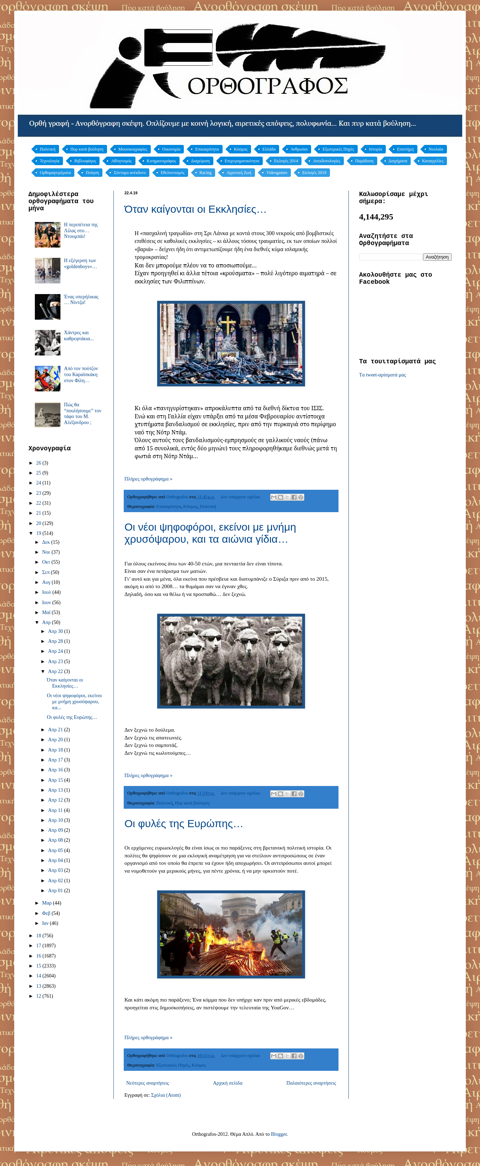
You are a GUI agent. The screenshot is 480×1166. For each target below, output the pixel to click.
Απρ (47, 622)
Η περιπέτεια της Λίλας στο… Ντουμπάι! (81, 230)
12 (39, 996)
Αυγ (47, 582)
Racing (205, 172)
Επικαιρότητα (207, 149)
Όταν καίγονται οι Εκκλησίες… (195, 209)
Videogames (276, 172)
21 (39, 513)
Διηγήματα (398, 160)
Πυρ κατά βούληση (86, 149)
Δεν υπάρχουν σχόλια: (241, 496)
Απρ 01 (56, 890)
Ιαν (46, 923)
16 (39, 956)
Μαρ (47, 903)
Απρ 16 (56, 769)
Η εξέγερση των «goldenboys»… (80, 263)
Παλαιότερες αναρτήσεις (311, 1083)
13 (39, 986)
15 (39, 966)
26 (39, 463)
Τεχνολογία (49, 160)
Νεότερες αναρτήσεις (147, 1083)
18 (39, 935)
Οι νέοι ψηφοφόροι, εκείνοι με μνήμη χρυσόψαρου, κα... (74, 701)
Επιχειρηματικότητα (242, 160)
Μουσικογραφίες (133, 149)
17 (39, 945)
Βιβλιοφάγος (85, 160)
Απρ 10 (56, 820)
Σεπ (46, 572)
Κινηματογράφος (161, 160)
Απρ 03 (56, 870)
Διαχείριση (200, 160)
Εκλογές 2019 (314, 172)
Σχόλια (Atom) (166, 1095)
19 (39, 533)
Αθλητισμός (121, 160)
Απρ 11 (56, 810)
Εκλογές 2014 (286, 160)
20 (39, 523)
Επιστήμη (405, 149)
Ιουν (47, 602)
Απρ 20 (56, 739)
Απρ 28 (56, 641)
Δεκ (46, 542)
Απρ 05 (56, 850)
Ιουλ (47, 592)
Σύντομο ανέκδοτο (130, 172)
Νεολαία (436, 149)
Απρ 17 (56, 760)
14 (39, 975)
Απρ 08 (56, 840)
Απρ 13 (56, 790)
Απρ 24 (56, 651)
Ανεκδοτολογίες (326, 160)
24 (39, 483)
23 (39, 493)
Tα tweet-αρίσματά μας (382, 375)
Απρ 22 (56, 671)
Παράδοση (364, 160)
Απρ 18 (56, 750)
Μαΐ (47, 612)
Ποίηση (92, 172)
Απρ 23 (56, 661)
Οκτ (46, 562)
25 (39, 473)
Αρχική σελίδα (227, 1083)
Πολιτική (47, 149)
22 (39, 503)
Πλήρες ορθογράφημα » (148, 479)
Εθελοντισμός (173, 172)
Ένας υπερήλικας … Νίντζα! (81, 299)
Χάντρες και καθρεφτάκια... (79, 335)
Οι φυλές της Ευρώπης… (184, 823)
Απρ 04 (56, 860)
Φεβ (47, 913)
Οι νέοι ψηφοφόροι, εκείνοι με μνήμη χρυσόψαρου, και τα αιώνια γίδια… (210, 533)
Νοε (47, 552)
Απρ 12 (56, 800)
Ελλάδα (269, 149)
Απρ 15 (56, 780)
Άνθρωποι (299, 149)
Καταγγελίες (432, 160)
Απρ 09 (56, 830)
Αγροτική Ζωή (238, 172)
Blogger (279, 1134)
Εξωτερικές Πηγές (338, 149)
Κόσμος (240, 149)
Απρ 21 (56, 729)
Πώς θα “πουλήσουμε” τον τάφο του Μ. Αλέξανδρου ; (82, 413)
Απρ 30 (56, 631)
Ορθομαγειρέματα (55, 172)
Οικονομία (171, 149)
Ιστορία (375, 149)
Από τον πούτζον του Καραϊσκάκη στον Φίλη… (81, 374)
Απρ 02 (56, 880)
